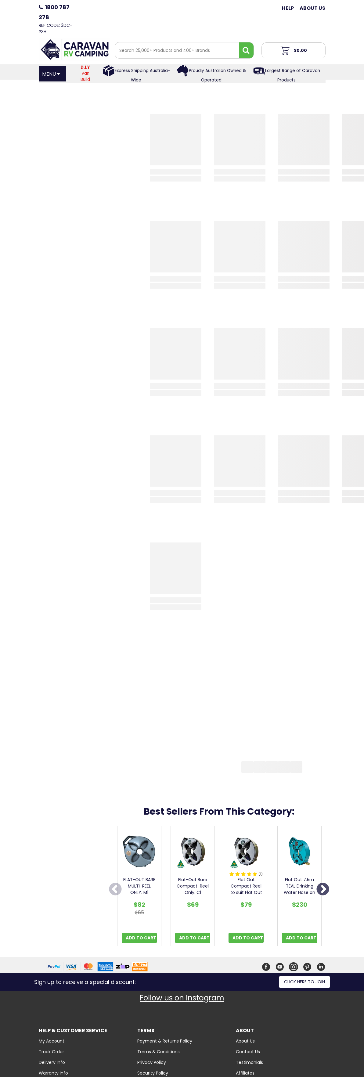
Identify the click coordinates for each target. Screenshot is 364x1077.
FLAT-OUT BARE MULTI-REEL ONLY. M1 (139, 886)
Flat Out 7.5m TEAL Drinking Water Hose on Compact (299, 889)
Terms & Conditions (158, 1052)
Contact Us (248, 1052)
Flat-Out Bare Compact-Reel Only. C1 (193, 886)
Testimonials (249, 1062)
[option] (139, 887)
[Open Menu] (52, 73)
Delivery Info (52, 1062)
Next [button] (322, 889)
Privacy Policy (151, 1062)
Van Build (85, 73)
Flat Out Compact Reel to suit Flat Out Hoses (246, 889)
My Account (51, 1041)
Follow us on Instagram (182, 998)
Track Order (51, 1052)
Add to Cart (141, 938)
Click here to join (304, 982)
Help (288, 8)
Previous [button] (115, 889)
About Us (312, 8)
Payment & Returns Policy (164, 1041)
